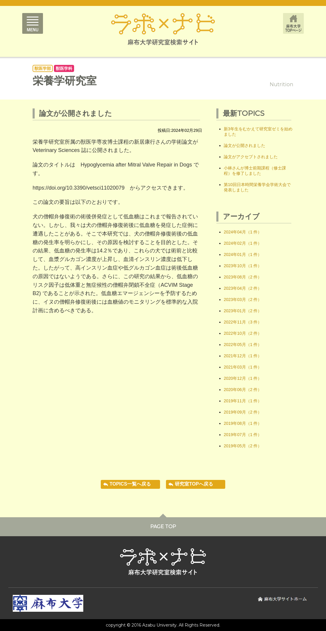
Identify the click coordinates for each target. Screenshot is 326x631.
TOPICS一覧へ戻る (130, 483)
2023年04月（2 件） (243, 288)
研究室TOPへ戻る (194, 483)
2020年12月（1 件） (243, 378)
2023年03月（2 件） (243, 299)
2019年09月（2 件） (243, 412)
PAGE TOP (163, 526)
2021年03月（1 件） (243, 367)
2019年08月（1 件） (243, 423)
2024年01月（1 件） (243, 254)
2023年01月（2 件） (243, 310)
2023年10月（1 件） (243, 265)
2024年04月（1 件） (243, 232)
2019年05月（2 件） (243, 445)
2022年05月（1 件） (243, 344)
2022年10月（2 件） (243, 333)
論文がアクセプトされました (251, 156)
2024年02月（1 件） (243, 243)
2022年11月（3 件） (243, 322)
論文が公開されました (244, 145)
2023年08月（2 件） (243, 277)
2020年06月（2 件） (243, 389)
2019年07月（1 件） (243, 434)
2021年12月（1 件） (243, 355)
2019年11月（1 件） (243, 400)
